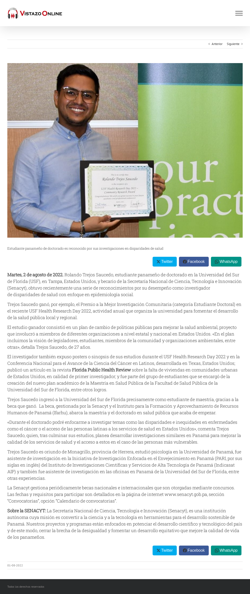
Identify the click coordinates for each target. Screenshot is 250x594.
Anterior (217, 44)
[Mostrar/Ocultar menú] (239, 13)
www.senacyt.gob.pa (186, 494)
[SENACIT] (125, 150)
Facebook (196, 261)
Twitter (167, 261)
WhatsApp (228, 261)
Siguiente (233, 44)
